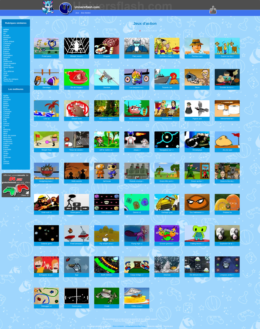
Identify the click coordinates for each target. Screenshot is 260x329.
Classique (7, 111)
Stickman (7, 65)
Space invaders (9, 63)
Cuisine (6, 117)
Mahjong (6, 129)
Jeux (77, 13)
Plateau (6, 145)
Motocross (7, 139)
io (4, 127)
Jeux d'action (86, 13)
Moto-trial (7, 137)
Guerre (6, 125)
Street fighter (8, 67)
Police (5, 147)
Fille (5, 119)
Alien (5, 31)
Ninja (5, 59)
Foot (5, 121)
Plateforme (7, 61)
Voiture (6, 161)
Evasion (6, 53)
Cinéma (6, 109)
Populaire (7, 149)
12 (160, 31)
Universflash (125, 321)
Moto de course (9, 135)
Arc (4, 33)
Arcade (6, 35)
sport (5, 155)
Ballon (5, 104)
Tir (4, 69)
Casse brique (8, 41)
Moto (5, 133)
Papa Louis (7, 143)
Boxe (5, 108)
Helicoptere (8, 55)
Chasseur (7, 43)
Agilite (5, 96)
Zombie (6, 163)
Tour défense (8, 71)
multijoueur (7, 141)
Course (6, 47)
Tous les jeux (8, 81)
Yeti (4, 77)
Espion (6, 51)
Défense (6, 49)
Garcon (6, 123)
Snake (5, 153)
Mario (5, 131)
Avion (5, 39)
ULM (5, 73)
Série (5, 151)
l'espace (6, 57)
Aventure (7, 37)
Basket (6, 106)
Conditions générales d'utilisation (99, 326)
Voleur (5, 75)
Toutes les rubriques (10, 79)
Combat (6, 45)
